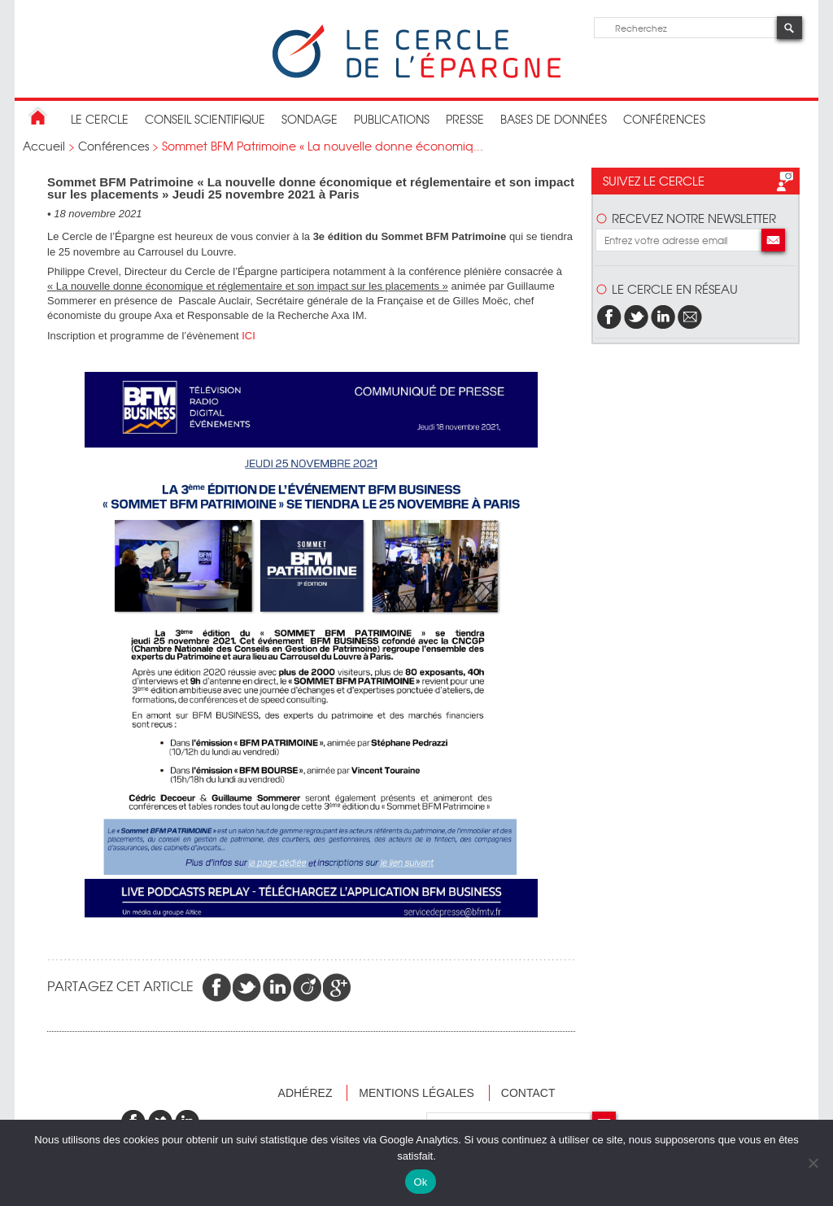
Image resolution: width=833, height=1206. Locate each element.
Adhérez (305, 1092)
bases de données (553, 119)
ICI (248, 336)
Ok (420, 1182)
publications (392, 119)
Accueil (44, 146)
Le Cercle (100, 119)
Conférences (664, 119)
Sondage (309, 119)
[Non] (813, 1163)
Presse (465, 119)
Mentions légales (416, 1092)
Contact (528, 1092)
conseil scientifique (205, 119)
